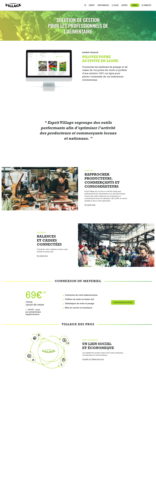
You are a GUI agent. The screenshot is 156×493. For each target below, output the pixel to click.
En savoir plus (89, 205)
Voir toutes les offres (123, 302)
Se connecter (146, 5)
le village (115, 5)
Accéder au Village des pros (93, 359)
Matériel (124, 5)
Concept (92, 5)
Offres (134, 5)
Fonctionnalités (103, 5)
